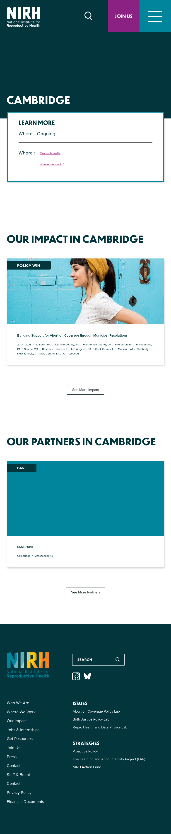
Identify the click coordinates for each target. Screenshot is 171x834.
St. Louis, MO (43, 325)
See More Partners (85, 553)
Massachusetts (50, 153)
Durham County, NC (67, 325)
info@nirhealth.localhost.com (94, 816)
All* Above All (71, 334)
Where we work (52, 164)
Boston (46, 329)
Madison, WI (125, 329)
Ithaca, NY (61, 329)
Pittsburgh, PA (123, 325)
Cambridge (143, 329)
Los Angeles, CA (81, 329)
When (25, 133)
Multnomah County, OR (97, 325)
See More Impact (85, 370)
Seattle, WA (31, 329)
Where (26, 153)
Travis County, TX (48, 334)
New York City (25, 334)
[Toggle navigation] (155, 16)
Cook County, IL (104, 329)
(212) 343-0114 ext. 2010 (135, 816)
